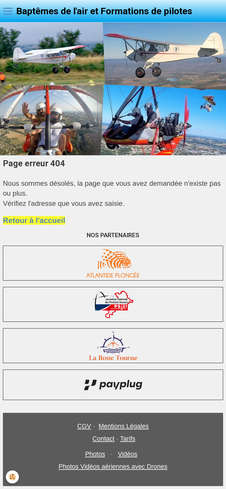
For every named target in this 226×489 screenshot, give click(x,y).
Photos (95, 454)
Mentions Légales (124, 426)
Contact (103, 438)
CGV (84, 426)
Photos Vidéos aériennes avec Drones (113, 466)
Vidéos (127, 454)
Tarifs (128, 438)
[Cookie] (12, 476)
